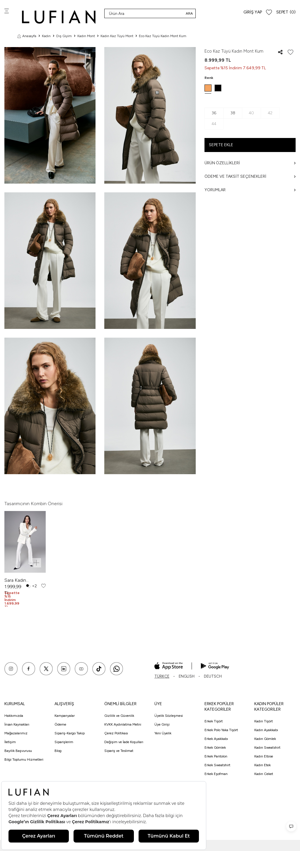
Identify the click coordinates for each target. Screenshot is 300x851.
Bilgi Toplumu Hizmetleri (23, 759)
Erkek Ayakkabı (216, 739)
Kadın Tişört (263, 721)
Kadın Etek (262, 765)
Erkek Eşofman (216, 774)
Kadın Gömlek (265, 739)
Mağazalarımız (16, 733)
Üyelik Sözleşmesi (168, 716)
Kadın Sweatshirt (267, 747)
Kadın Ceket (263, 774)
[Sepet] (286, 12)
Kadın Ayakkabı (266, 730)
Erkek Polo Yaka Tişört (221, 730)
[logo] (59, 17)
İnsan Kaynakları (16, 724)
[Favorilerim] (269, 12)
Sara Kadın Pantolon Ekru (18, 580)
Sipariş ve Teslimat (118, 751)
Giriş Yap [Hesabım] (252, 12)
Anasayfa (27, 36)
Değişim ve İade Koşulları (123, 742)
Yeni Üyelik (162, 733)
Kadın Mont (86, 36)
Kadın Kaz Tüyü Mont (116, 36)
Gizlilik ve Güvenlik (119, 716)
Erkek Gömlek (215, 747)
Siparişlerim (63, 742)
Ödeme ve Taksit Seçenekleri (250, 176)
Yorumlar (250, 189)
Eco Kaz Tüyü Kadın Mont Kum (162, 36)
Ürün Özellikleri (250, 162)
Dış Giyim (64, 36)
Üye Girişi (162, 724)
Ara (189, 13)
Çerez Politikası (116, 733)
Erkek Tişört (213, 721)
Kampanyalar (64, 716)
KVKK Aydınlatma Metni (122, 724)
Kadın (46, 36)
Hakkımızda (13, 716)
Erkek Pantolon (215, 756)
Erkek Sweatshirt (217, 765)
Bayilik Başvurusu (18, 751)
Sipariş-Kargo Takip (69, 733)
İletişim (10, 742)
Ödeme (60, 724)
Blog (58, 751)
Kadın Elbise (263, 756)
